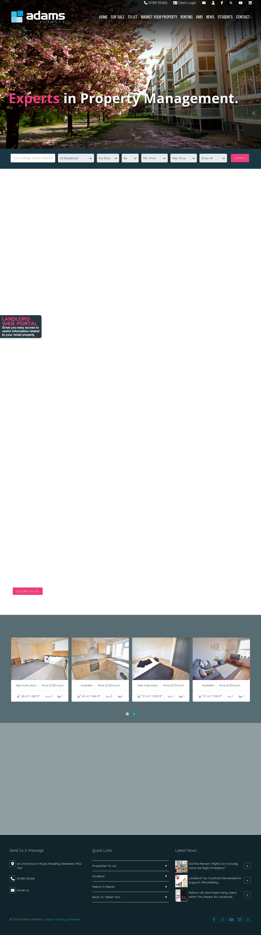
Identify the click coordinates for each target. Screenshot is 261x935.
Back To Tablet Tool (106, 897)
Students (225, 17)
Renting (187, 17)
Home (103, 17)
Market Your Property (159, 17)
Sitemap (74, 919)
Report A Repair (103, 887)
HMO (199, 17)
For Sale (117, 17)
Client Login (184, 3)
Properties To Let (104, 866)
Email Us (23, 890)
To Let (133, 17)
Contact (244, 17)
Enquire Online (28, 591)
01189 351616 (155, 3)
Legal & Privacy (55, 919)
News (210, 17)
